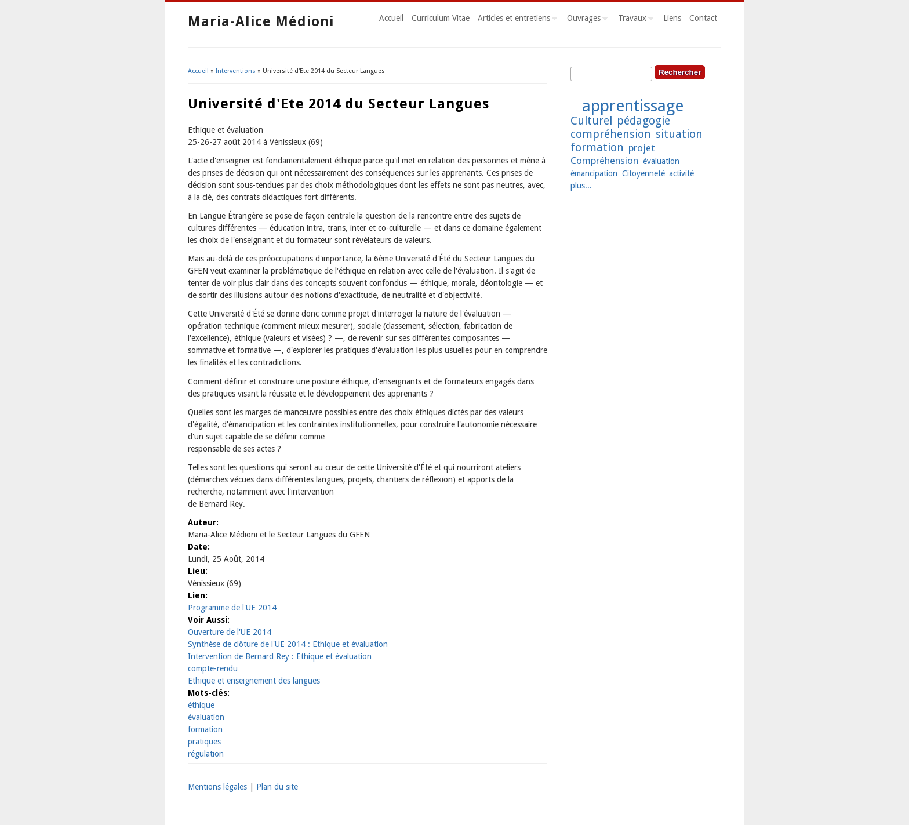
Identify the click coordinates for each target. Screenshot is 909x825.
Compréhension (604, 160)
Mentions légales (217, 786)
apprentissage (632, 105)
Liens (672, 18)
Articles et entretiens (515, 19)
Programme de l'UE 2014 (232, 607)
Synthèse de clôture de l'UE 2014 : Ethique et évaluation (288, 644)
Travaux (633, 19)
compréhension (610, 134)
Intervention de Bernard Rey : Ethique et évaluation (280, 656)
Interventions (236, 71)
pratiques (204, 741)
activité (681, 173)
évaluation (206, 717)
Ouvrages (585, 19)
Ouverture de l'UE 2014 (229, 632)
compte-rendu (213, 668)
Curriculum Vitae (441, 18)
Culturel (591, 121)
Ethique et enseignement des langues (254, 680)
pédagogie (643, 121)
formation (205, 729)
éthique (201, 705)
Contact (703, 18)
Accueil (391, 18)
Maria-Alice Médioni (261, 21)
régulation (206, 753)
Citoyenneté (643, 173)
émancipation (593, 173)
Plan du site (277, 786)
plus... (581, 185)
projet (641, 148)
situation (679, 134)
